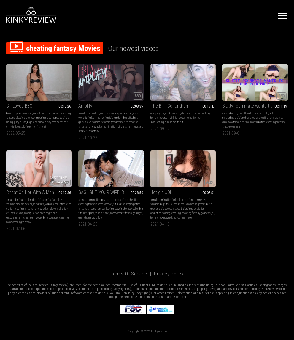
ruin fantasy (92, 131)
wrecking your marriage (179, 217)
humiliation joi (112, 126)
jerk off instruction (248, 113)
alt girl (170, 117)
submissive (48, 199)
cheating (185, 113)
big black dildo (35, 122)
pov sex (105, 199)
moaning (41, 117)
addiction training (160, 213)
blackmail (126, 126)
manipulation (31, 213)
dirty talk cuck (14, 126)
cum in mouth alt (174, 122)
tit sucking (119, 204)
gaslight (137, 213)
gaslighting (84, 217)
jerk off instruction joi (100, 117)
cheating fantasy (201, 113)
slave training (92, 122)
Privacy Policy (169, 274)
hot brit (64, 122)
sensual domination (89, 199)
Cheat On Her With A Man (30, 192)
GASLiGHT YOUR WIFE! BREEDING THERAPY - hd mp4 (111, 192)
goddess (155, 208)
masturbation (229, 113)
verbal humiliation (55, 204)
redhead (246, 117)
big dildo (97, 217)
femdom (117, 117)
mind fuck (38, 204)
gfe (17, 117)
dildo (125, 199)
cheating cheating (275, 122)
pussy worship (24, 113)
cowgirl (119, 208)
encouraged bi (47, 213)
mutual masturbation (253, 122)
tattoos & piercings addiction (188, 208)
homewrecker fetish (121, 213)
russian (138, 126)
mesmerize (200, 199)
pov (162, 113)
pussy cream (52, 122)
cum (224, 122)
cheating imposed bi (34, 217)
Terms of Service (128, 274)
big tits (164, 204)
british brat (40, 126)
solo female (234, 122)
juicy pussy (20, 122)
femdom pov (107, 122)
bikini (209, 204)
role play (155, 113)
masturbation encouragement (189, 204)
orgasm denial (24, 204)
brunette (10, 113)
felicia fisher (102, 213)
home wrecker (95, 126)
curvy (255, 117)
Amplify (85, 106)
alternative (190, 117)
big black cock (27, 117)
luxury (81, 131)
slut (280, 117)
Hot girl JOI (160, 192)
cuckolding (39, 113)
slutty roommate (231, 126)
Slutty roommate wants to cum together (255, 106)
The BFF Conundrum (169, 106)
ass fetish (126, 113)
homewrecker (131, 208)
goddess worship (109, 113)
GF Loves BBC (19, 106)
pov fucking (108, 208)
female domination (88, 113)
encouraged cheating (58, 217)
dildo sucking (172, 113)
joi (239, 117)
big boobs (116, 199)
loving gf (27, 126)
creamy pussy (54, 117)
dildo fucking (53, 113)
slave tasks (56, 208)
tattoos (179, 117)
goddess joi (207, 213)
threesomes (94, 208)
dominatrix (121, 122)
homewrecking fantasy (18, 222)
